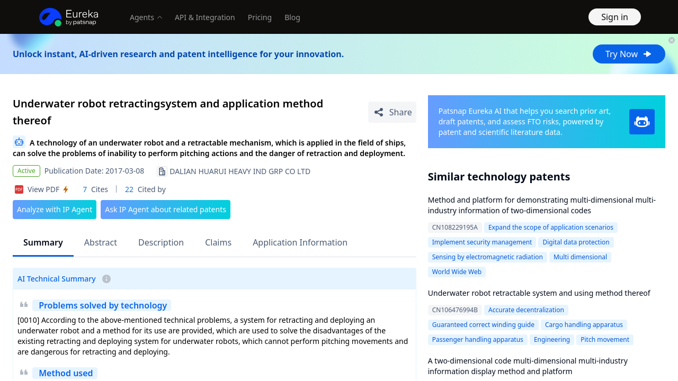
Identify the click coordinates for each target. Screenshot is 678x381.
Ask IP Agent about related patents (165, 209)
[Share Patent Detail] (392, 112)
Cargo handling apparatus (584, 324)
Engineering (552, 339)
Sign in (614, 17)
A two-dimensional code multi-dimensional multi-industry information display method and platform (528, 366)
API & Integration (205, 17)
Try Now (629, 54)
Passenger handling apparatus (477, 339)
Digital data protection (575, 242)
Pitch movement (605, 339)
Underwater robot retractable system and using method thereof (539, 293)
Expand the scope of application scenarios (550, 227)
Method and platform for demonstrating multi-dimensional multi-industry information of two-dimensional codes (542, 205)
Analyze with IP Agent (54, 209)
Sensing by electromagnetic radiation (487, 256)
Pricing (260, 17)
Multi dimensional (580, 256)
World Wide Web (456, 271)
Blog (292, 17)
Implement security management (482, 242)
